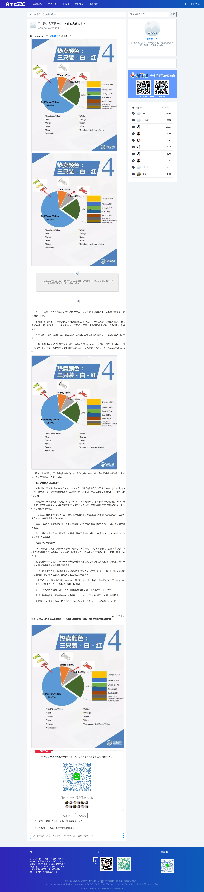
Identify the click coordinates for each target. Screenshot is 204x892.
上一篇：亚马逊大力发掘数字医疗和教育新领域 (52, 828)
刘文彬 (146, 167)
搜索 (173, 14)
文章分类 (52, 4)
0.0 (144, 113)
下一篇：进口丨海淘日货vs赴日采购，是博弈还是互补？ (56, 821)
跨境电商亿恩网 (95, 888)
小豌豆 (146, 120)
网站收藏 (195, 4)
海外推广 (94, 4)
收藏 (82, 816)
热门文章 (79, 4)
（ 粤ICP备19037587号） (81, 884)
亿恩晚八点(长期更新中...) (46, 14)
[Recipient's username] (148, 14)
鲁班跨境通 (119, 888)
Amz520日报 (36, 4)
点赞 (66, 816)
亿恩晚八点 (55, 36)
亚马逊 (66, 4)
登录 (184, 4)
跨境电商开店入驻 (108, 888)
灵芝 (145, 174)
